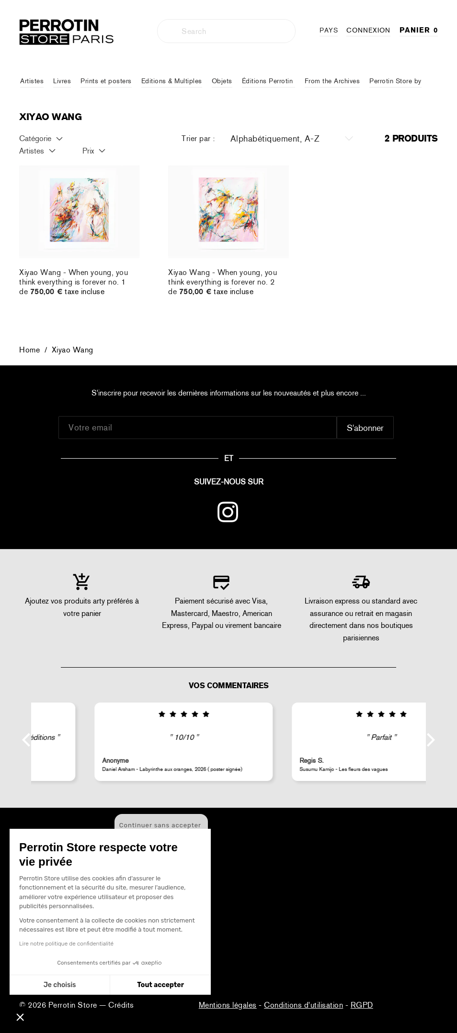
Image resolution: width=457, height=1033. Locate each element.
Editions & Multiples (171, 81)
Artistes (32, 81)
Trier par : (198, 138)
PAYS (329, 30)
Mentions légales (228, 1005)
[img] (130, 714)
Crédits (121, 1005)
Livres (62, 81)
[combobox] (226, 31)
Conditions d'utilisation (303, 1005)
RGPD (362, 1005)
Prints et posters (106, 81)
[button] (20, 1016)
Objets (222, 81)
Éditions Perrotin (268, 81)
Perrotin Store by (395, 81)
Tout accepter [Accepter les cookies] (111, 985)
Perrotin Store (74, 1005)
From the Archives (332, 81)
